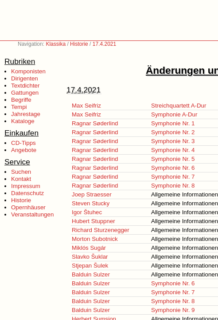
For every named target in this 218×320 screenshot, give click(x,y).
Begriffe (21, 99)
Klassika (56, 44)
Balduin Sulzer (91, 274)
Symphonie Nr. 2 (173, 132)
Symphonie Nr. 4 (173, 150)
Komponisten (28, 71)
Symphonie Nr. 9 (173, 310)
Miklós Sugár (89, 247)
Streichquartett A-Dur (178, 105)
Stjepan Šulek (90, 265)
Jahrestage (25, 114)
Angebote (23, 150)
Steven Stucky (90, 203)
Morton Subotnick (95, 239)
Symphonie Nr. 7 (173, 176)
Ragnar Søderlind (95, 123)
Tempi (19, 107)
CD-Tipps (23, 143)
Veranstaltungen (32, 214)
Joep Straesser (92, 194)
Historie (79, 44)
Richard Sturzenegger (100, 230)
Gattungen (25, 92)
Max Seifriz (86, 105)
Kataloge (23, 121)
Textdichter (25, 85)
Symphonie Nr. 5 (173, 159)
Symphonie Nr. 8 (173, 185)
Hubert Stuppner (93, 221)
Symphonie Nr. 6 (173, 167)
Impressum (25, 186)
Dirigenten (24, 78)
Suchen (21, 171)
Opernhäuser (28, 207)
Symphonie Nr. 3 (173, 141)
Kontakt (21, 179)
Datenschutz (27, 193)
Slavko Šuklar (90, 256)
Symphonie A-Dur (174, 114)
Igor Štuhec (87, 212)
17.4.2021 (104, 44)
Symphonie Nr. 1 (173, 123)
